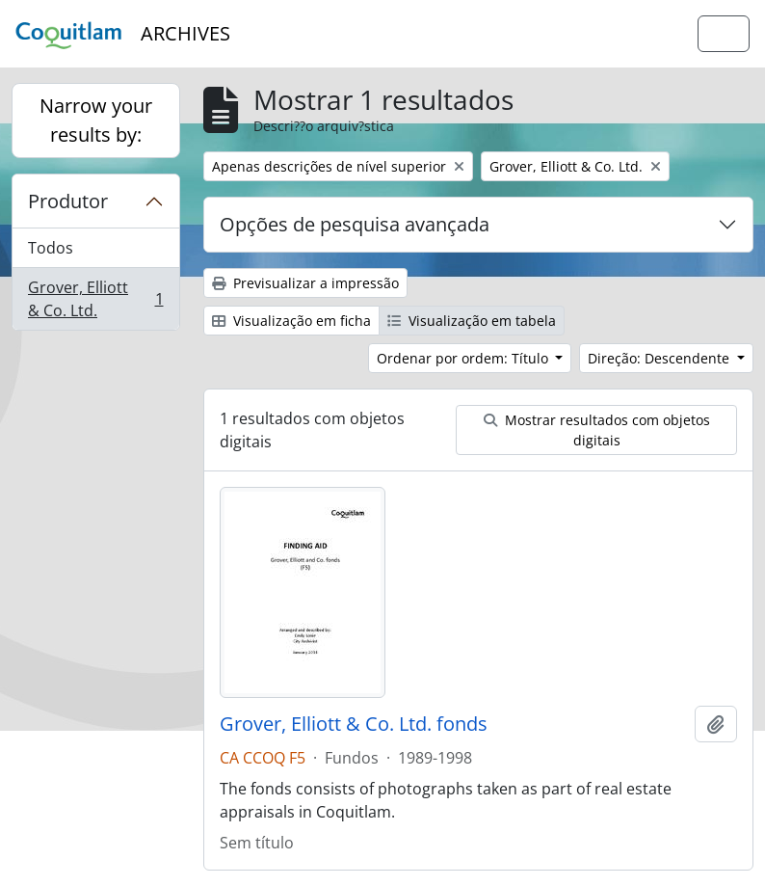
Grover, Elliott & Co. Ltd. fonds (354, 724)
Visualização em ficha (291, 320)
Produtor (68, 201)
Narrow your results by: (96, 120)
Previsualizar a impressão (305, 283)
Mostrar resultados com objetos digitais (597, 430)
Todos (50, 247)
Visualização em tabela (471, 320)
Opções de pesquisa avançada (354, 224)
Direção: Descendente (660, 358)
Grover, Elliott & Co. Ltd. (95, 299)
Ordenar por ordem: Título (464, 358)
